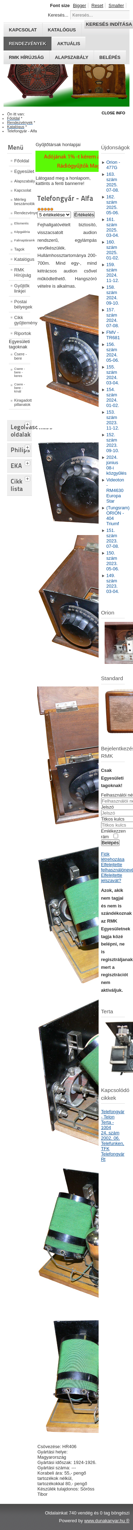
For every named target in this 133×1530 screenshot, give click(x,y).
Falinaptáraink (22, 240)
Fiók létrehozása (112, 856)
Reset (97, 5)
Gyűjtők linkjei (21, 288)
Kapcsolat (22, 190)
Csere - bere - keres (19, 372)
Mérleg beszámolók (22, 201)
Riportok (22, 333)
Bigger (79, 5)
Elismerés (21, 223)
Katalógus (22, 259)
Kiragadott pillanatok (22, 402)
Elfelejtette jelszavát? (111, 877)
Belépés (110, 57)
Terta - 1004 (107, 1125)
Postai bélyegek (22, 304)
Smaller (116, 5)
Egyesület (22, 171)
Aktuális (68, 43)
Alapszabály (71, 57)
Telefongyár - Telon (112, 1114)
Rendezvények (27, 43)
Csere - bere (20, 356)
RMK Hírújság (22, 272)
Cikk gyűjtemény (22, 320)
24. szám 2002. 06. (110, 1135)
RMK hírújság (26, 57)
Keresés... (58, 15)
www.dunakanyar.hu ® (106, 1520)
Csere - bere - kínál (19, 388)
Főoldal (21, 160)
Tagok (19, 249)
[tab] (28, 423)
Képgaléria (22, 232)
